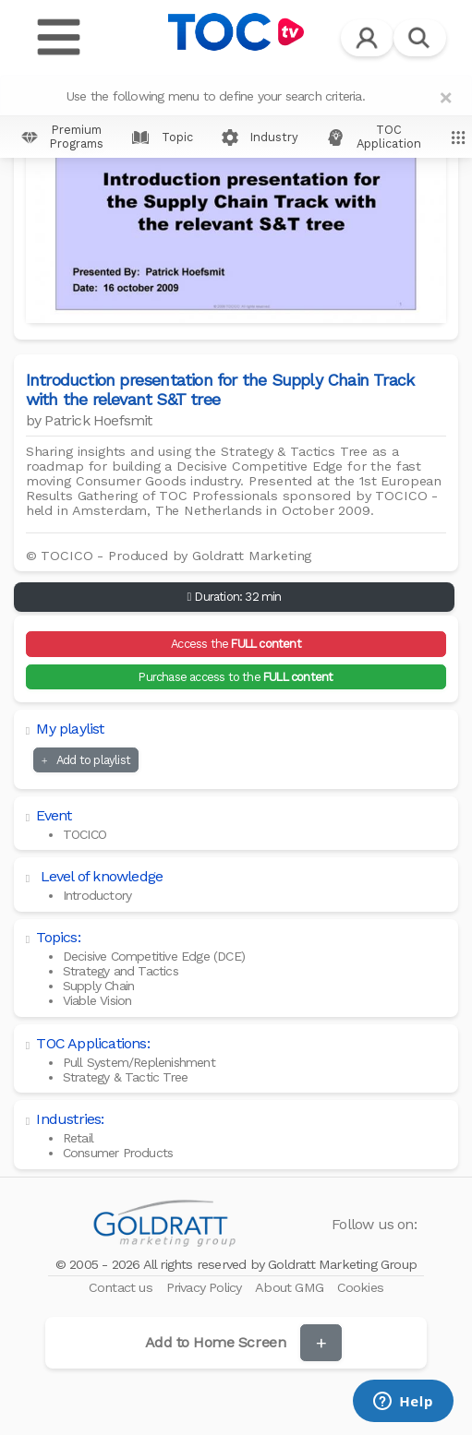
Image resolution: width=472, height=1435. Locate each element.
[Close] (445, 98)
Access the (236, 644)
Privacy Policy (206, 1287)
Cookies (360, 1287)
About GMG (291, 1287)
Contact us (122, 1287)
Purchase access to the (236, 677)
